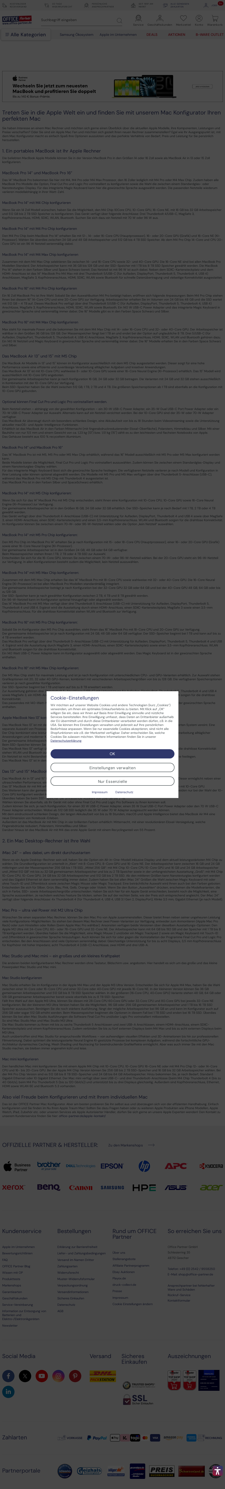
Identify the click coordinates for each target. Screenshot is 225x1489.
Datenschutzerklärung (66, 741)
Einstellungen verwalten (112, 768)
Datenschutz (124, 792)
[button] (218, 1471)
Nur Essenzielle (112, 781)
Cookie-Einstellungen (75, 698)
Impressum (99, 792)
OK (112, 753)
